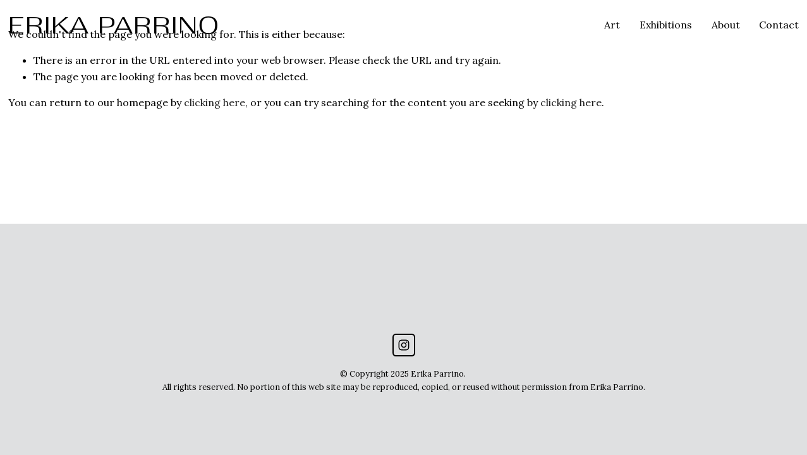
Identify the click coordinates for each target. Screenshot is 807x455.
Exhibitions (666, 24)
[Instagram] (403, 345)
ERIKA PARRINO (114, 25)
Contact (779, 24)
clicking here (214, 102)
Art (612, 24)
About (726, 24)
